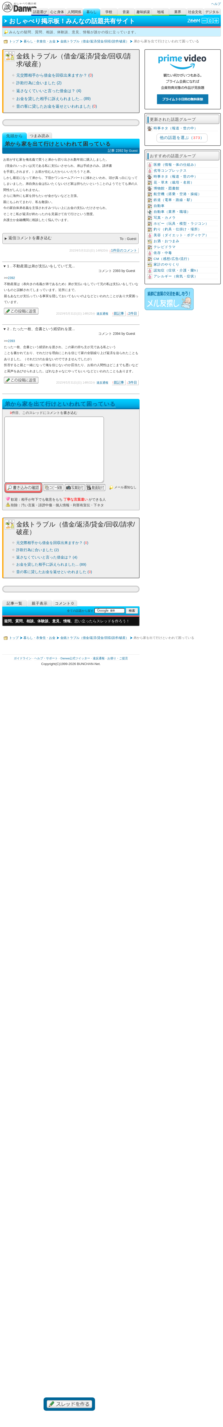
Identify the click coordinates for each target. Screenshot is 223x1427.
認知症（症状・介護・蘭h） (177, 270)
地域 (160, 12)
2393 (11, 341)
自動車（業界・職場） (172, 212)
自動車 (159, 206)
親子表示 (40, 603)
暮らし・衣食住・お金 (40, 41)
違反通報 (102, 313)
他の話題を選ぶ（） (182, 138)
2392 (11, 278)
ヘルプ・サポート (46, 658)
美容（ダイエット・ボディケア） (181, 235)
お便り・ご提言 (117, 658)
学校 (108, 12)
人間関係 (74, 12)
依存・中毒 (163, 253)
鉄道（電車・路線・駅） (174, 200)
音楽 (126, 12)
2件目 (132, 313)
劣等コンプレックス (170, 170)
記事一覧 (14, 603)
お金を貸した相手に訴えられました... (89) (53, 99)
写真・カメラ (165, 218)
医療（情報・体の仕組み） (176, 165)
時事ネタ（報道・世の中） (176, 128)
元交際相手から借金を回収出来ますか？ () (54, 75)
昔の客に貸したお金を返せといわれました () (56, 106)
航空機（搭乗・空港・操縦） (178, 194)
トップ (14, 41)
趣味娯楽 (143, 12)
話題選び (40, 12)
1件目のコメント (124, 250)
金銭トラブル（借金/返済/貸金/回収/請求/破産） (94, 41)
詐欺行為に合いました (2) (39, 83)
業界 (177, 12)
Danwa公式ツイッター (75, 658)
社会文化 (195, 12)
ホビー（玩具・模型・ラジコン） (181, 223)
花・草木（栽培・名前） (174, 182)
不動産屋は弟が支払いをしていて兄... (44, 266)
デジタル (212, 12)
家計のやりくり (166, 264)
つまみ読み (39, 136)
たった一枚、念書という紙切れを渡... (44, 329)
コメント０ (65, 603)
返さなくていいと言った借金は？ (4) (48, 91)
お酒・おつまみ (166, 241)
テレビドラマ (165, 247)
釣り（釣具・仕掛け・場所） (178, 229)
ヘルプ (216, 4)
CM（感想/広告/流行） (172, 259)
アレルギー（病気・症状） (176, 276)
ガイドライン (23, 658)
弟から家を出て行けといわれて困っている (60, 404)
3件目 (132, 382)
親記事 (119, 313)
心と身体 (57, 12)
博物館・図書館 (166, 188)
